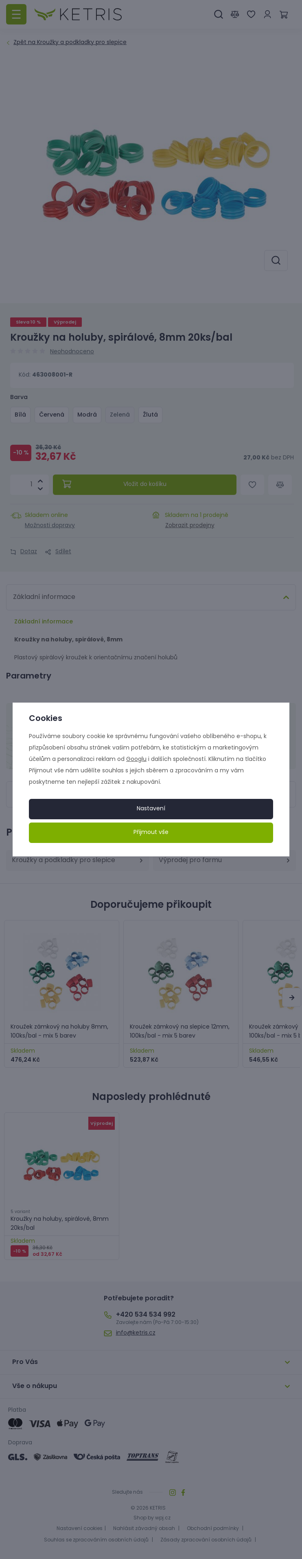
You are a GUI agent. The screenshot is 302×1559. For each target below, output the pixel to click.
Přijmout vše (151, 832)
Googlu (136, 759)
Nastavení (151, 809)
